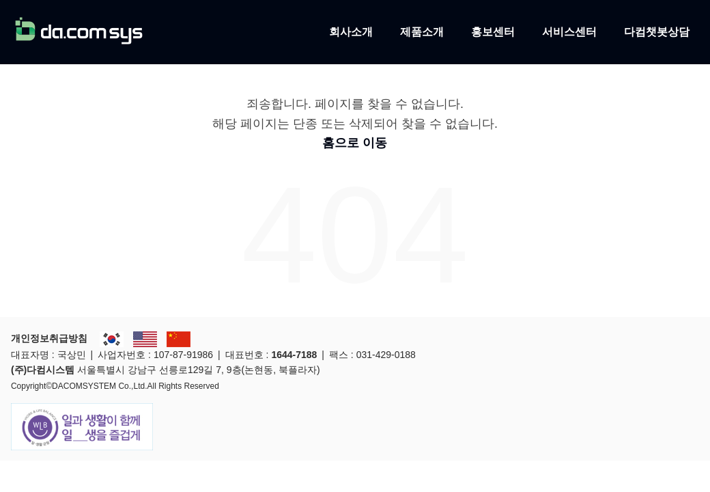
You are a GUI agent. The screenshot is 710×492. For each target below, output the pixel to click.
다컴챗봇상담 (657, 31)
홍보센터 (493, 31)
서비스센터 (569, 31)
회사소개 (351, 31)
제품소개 (422, 31)
